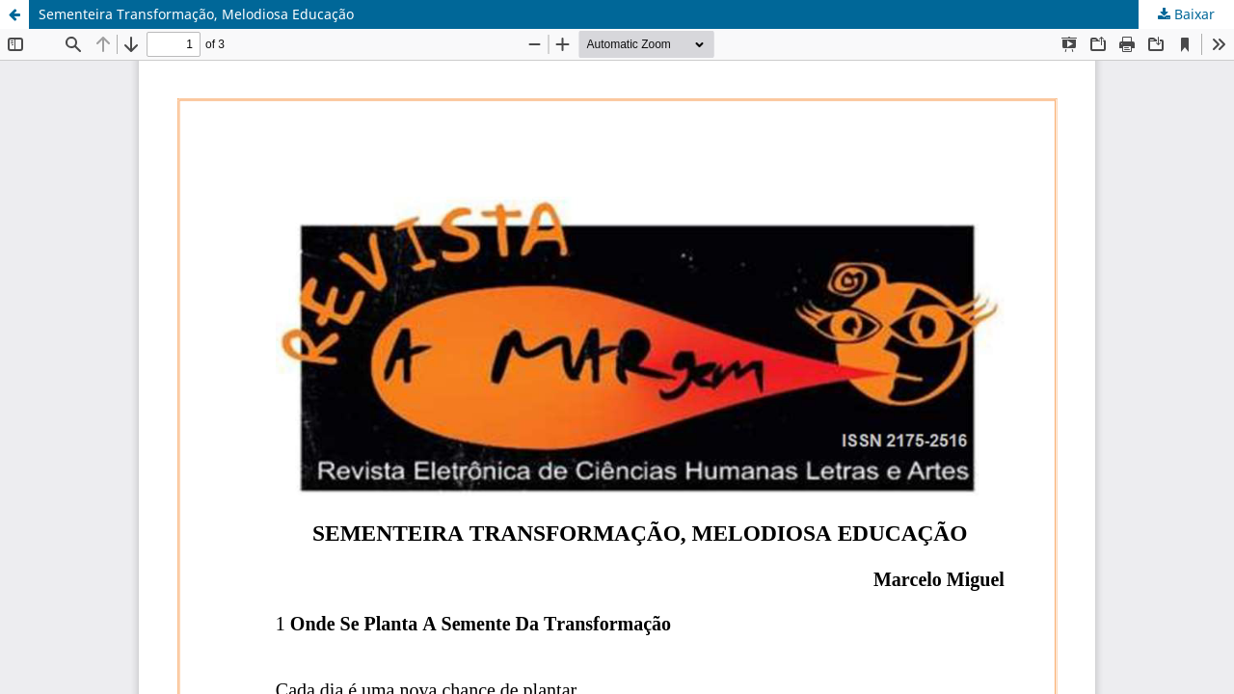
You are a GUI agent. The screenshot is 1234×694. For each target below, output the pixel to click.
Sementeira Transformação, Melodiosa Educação (196, 14)
